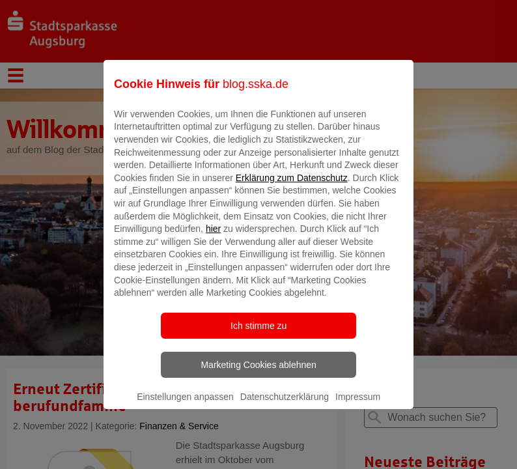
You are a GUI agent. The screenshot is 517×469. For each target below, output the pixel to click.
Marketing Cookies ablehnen (258, 374)
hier (213, 238)
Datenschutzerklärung (284, 406)
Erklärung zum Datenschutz (292, 187)
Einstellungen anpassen (185, 406)
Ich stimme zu (258, 335)
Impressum (357, 406)
